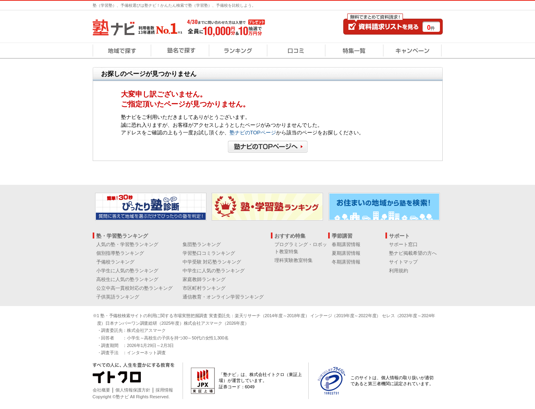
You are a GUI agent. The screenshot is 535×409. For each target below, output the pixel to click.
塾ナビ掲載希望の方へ (413, 253)
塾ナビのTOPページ (253, 133)
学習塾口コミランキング (209, 253)
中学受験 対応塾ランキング (212, 262)
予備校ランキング (115, 262)
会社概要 (101, 390)
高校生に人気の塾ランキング (127, 279)
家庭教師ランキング (204, 279)
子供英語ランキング (117, 297)
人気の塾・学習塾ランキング (127, 244)
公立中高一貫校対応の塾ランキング (134, 288)
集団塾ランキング (202, 244)
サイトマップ (403, 262)
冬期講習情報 (346, 262)
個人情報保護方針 (132, 390)
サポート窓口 (403, 244)
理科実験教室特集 (293, 260)
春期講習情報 (346, 244)
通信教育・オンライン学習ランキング (223, 297)
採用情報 (164, 390)
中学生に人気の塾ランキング (214, 270)
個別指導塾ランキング (120, 253)
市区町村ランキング (204, 288)
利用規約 (398, 270)
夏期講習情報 (346, 253)
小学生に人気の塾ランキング (127, 270)
